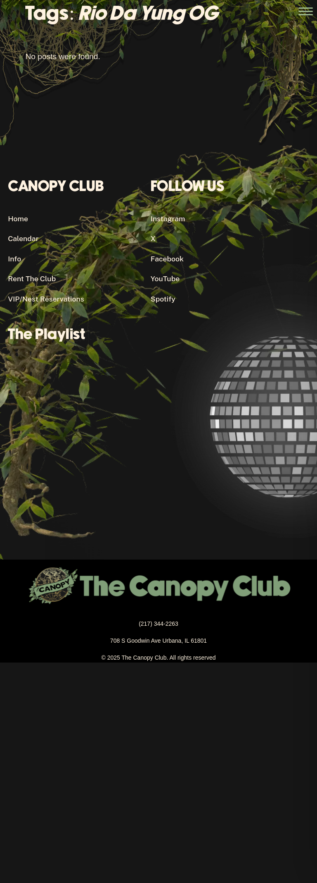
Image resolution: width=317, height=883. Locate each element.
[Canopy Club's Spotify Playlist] (150, 434)
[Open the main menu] (305, 11)
